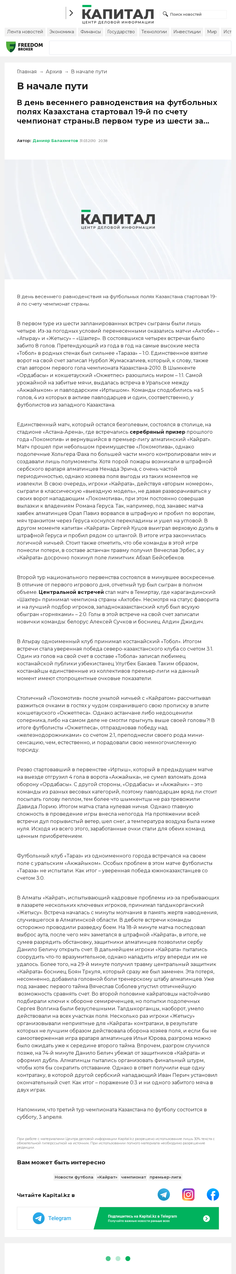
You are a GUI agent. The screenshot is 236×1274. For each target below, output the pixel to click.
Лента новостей (25, 31)
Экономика (61, 31)
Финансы (91, 31)
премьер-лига (165, 1177)
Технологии (154, 31)
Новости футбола (74, 1177)
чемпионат (133, 1177)
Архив (54, 72)
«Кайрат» (107, 1177)
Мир (212, 31)
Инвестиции (187, 31)
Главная (27, 72)
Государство (121, 31)
